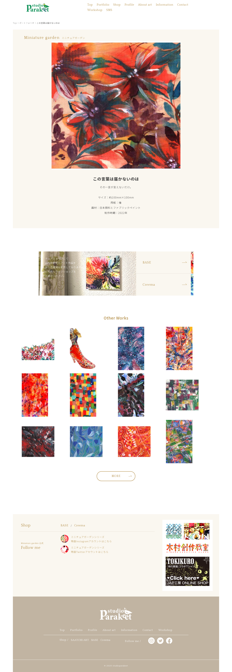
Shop (117, 4)
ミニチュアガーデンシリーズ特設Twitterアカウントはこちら (89, 549)
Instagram (6, 327)
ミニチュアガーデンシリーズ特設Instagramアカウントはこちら (91, 539)
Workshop (94, 10)
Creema (79, 525)
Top (90, 4)
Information (164, 4)
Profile (129, 4)
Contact (182, 4)
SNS (109, 10)
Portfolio (103, 4)
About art (145, 4)
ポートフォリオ (26, 23)
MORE (116, 476)
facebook (6, 345)
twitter (6, 336)
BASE (64, 525)
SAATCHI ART (80, 640)
